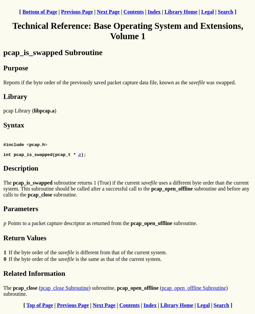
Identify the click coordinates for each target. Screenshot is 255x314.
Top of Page (40, 308)
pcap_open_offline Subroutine (194, 291)
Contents (134, 12)
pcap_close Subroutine (65, 291)
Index (154, 12)
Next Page (108, 12)
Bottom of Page (39, 12)
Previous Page (77, 12)
